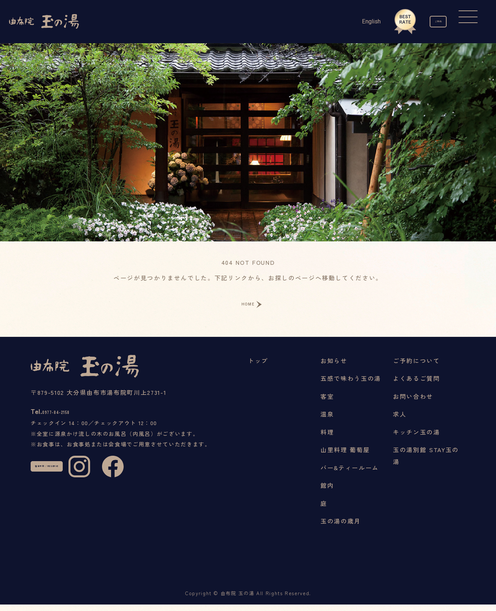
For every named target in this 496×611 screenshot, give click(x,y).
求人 (399, 420)
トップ (258, 367)
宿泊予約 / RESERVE (75, 487)
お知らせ (333, 367)
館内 (327, 492)
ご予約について (416, 367)
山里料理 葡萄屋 (345, 456)
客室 (327, 402)
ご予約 (426, 21)
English (347, 21)
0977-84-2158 (74, 423)
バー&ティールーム (349, 474)
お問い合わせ (413, 402)
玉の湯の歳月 (340, 527)
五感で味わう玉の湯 (350, 385)
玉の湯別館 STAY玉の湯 (426, 462)
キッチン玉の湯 (416, 438)
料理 (327, 438)
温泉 (327, 420)
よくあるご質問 (416, 385)
